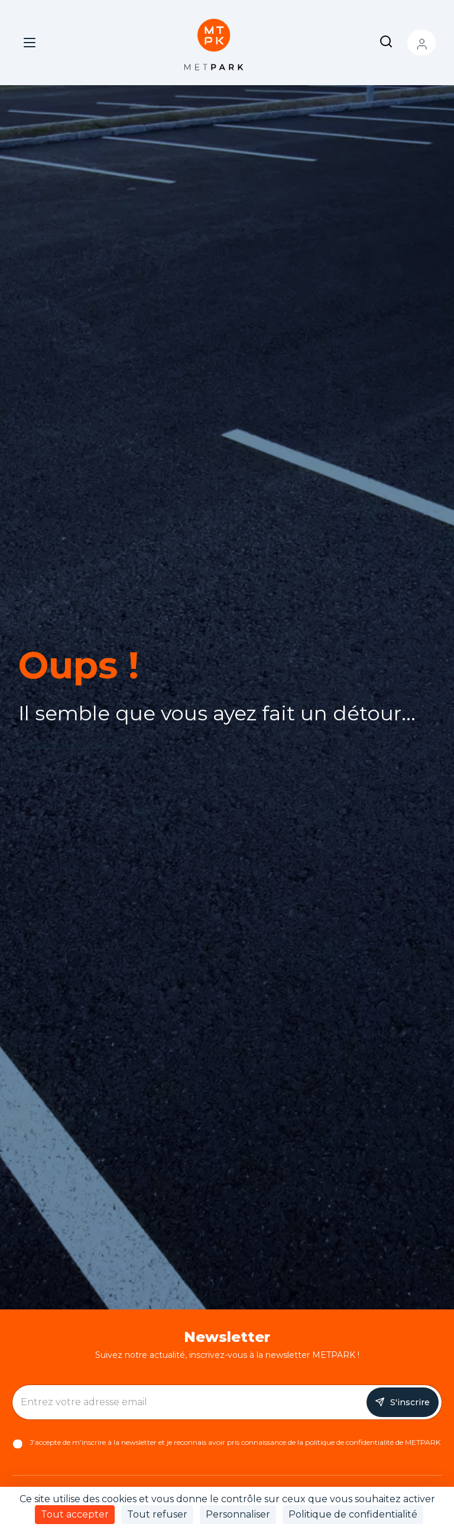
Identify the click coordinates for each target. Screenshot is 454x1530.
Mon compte (421, 43)
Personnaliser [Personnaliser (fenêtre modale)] (238, 1514)
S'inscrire (410, 1402)
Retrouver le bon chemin (70, 744)
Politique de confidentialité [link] (352, 1514)
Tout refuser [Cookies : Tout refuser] (157, 1514)
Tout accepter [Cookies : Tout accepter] (75, 1514)
